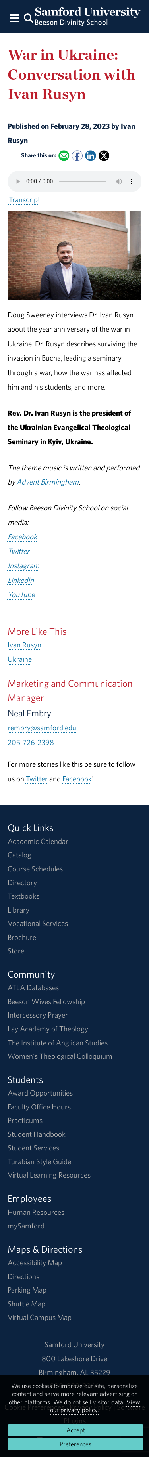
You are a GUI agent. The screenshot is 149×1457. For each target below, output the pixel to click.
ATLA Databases (33, 987)
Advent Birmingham (47, 482)
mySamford (26, 1225)
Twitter (18, 551)
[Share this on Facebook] (77, 155)
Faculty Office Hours (39, 1106)
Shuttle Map (26, 1303)
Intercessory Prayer (38, 1015)
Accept (75, 1430)
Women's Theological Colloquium (60, 1056)
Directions (23, 1276)
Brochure (22, 937)
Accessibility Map (35, 1262)
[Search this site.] (29, 17)
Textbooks (23, 896)
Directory (22, 882)
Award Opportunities (40, 1093)
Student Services (33, 1147)
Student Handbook (37, 1134)
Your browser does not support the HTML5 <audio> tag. (75, 181)
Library (18, 910)
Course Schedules (35, 868)
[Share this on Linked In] (90, 155)
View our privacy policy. (95, 1406)
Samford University (74, 1344)
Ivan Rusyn (24, 644)
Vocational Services (38, 923)
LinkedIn (21, 580)
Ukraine (20, 659)
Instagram (23, 565)
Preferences (75, 1444)
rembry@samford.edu (42, 727)
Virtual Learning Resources (49, 1175)
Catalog (19, 854)
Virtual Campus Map (40, 1317)
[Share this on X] (104, 155)
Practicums (25, 1120)
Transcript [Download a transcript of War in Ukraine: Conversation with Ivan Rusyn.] (24, 199)
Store (16, 950)
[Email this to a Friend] (63, 155)
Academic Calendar (38, 841)
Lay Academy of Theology (48, 1028)
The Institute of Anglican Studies (58, 1042)
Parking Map (27, 1290)
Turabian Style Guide (39, 1161)
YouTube (21, 594)
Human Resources (36, 1212)
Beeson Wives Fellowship (46, 1001)
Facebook (22, 536)
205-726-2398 (31, 742)
